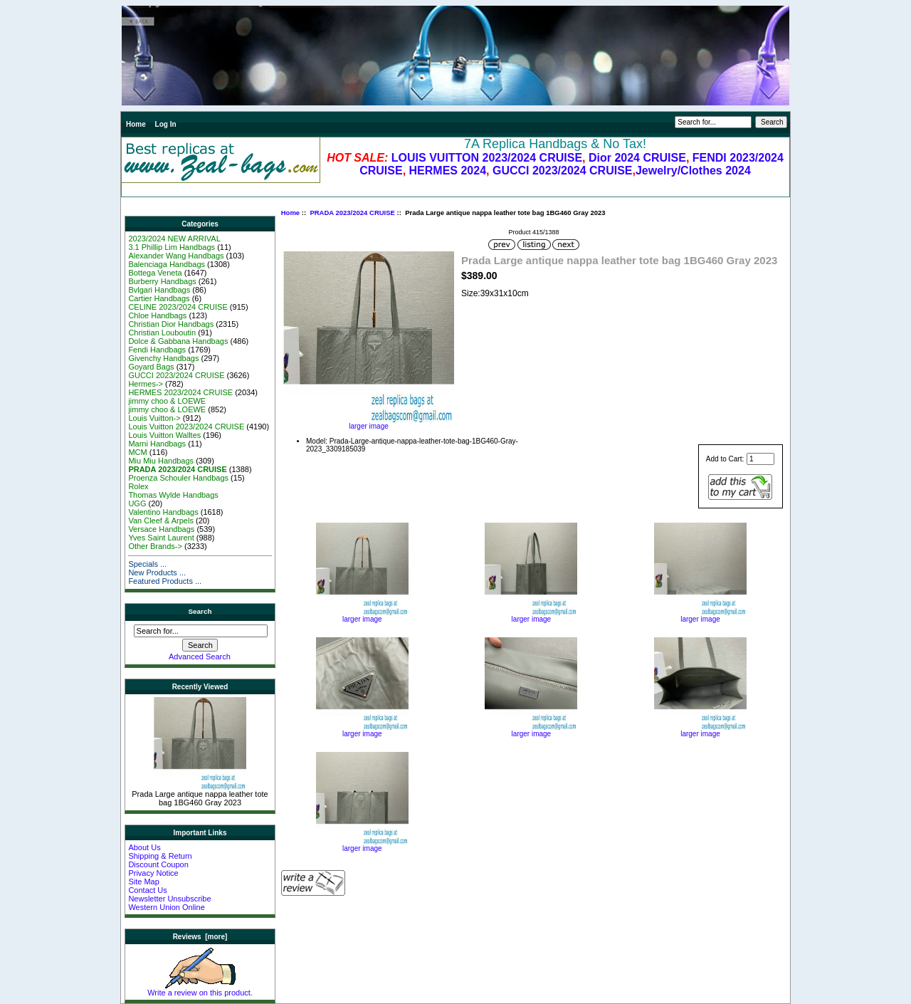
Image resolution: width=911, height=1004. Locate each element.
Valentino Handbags (163, 512)
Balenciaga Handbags (166, 264)
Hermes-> (145, 384)
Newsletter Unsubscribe (169, 898)
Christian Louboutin (162, 332)
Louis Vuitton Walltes (164, 435)
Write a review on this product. (200, 989)
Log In (166, 124)
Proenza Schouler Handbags (178, 478)
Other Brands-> (155, 546)
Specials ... (147, 564)
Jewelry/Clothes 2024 (693, 170)
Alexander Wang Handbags (175, 255)
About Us (144, 847)
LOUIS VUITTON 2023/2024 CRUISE (486, 158)
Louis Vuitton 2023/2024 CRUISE (186, 426)
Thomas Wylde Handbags (173, 495)
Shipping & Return (159, 856)
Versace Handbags (161, 529)
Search (200, 611)
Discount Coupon (158, 864)
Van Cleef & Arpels (161, 520)
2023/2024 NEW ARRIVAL (174, 238)
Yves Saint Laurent (161, 537)
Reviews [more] (200, 937)
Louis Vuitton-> (154, 418)
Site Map (143, 881)
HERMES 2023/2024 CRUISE (180, 392)
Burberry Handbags (162, 281)
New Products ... (157, 572)
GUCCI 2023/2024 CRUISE (563, 170)
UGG (137, 503)
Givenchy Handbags (163, 358)
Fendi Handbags (157, 349)
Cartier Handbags (158, 298)
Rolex (138, 486)
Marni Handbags (157, 443)
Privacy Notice (153, 873)
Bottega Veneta (154, 272)
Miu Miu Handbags (161, 460)
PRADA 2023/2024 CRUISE (352, 212)
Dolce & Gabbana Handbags (178, 341)
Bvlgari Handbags (159, 290)
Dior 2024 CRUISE (637, 158)
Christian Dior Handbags (171, 324)
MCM (137, 452)
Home (136, 124)
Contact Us (147, 890)
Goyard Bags (151, 366)
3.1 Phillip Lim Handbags (171, 247)
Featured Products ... (164, 581)
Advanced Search (200, 656)
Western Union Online (166, 907)
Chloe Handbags (157, 315)
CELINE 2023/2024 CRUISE (177, 307)
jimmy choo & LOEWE (167, 401)
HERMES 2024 (448, 170)
